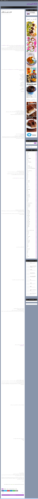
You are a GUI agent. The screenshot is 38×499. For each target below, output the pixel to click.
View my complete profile (32, 13)
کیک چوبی (32, 237)
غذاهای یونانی (32, 226)
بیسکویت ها (32, 160)
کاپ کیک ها (32, 231)
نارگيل (32, 252)
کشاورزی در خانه (32, 236)
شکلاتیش (4, 45)
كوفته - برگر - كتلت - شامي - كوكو (32, 230)
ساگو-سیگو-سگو (32, 189)
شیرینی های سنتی (32, 204)
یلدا (32, 257)
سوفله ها (32, 200)
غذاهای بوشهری (32, 215)
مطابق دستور (22, 344)
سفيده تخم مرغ (32, 194)
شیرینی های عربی (32, 205)
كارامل (32, 227)
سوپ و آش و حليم (32, 196)
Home (2, 10)
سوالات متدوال (32, 195)
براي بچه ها (32, 155)
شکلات (32, 201)
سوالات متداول (12, 484)
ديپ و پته (32, 185)
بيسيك (32, 159)
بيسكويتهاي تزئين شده (32, 158)
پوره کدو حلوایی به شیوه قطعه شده (33, 290)
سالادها (32, 190)
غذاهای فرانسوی (32, 221)
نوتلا (32, 253)
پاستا (32, 163)
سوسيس (32, 199)
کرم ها (32, 235)
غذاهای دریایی (32, 216)
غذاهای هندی (32, 225)
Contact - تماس (6, 0)
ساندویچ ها (32, 191)
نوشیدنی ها (32, 256)
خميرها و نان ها (32, 180)
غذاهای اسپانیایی (32, 211)
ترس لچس (19, 45)
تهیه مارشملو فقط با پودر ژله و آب (33, 293)
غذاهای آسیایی (32, 210)
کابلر (30, 279)
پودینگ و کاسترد (32, 165)
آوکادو (32, 153)
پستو (32, 164)
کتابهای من (32, 232)
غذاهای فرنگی (32, 222)
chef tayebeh (3, 13)
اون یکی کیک (10, 69)
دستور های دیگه (21, 345)
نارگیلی (8, 45)
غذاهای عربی (32, 220)
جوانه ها (32, 175)
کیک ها (4, 10)
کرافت (17, 69)
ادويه (32, 154)
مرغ (32, 247)
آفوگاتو (30, 286)
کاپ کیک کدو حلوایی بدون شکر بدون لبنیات (33, 266)
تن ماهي (32, 174)
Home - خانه (2, 0)
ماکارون (32, 246)
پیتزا (32, 169)
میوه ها (32, 251)
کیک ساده (31, 269)
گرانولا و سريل (32, 241)
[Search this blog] (30, 143)
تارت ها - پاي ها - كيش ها (32, 170)
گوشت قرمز (32, 242)
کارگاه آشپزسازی (32, 4)
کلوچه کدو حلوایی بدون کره (32, 276)
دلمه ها (32, 184)
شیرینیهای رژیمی (32, 206)
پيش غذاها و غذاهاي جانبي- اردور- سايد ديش (32, 168)
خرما (32, 179)
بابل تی (30, 262)
